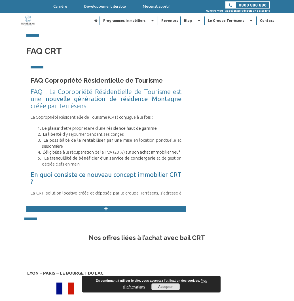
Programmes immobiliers (129, 20)
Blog (193, 20)
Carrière (60, 6)
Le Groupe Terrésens (231, 20)
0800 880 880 (252, 5)
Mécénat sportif (156, 6)
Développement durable (105, 6)
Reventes (169, 20)
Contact (267, 20)
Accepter (165, 287)
